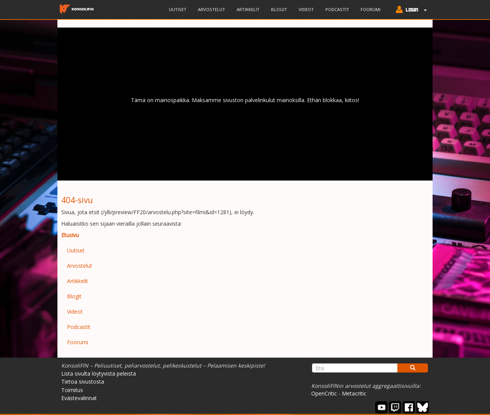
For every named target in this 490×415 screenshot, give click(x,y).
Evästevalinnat (79, 398)
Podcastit (337, 9)
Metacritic (354, 393)
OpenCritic (324, 393)
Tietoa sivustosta (82, 381)
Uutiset (177, 9)
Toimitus (72, 390)
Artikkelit (248, 9)
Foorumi (371, 9)
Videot (306, 9)
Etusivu (70, 235)
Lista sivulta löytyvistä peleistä (98, 373)
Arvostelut (211, 9)
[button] (409, 10)
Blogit (279, 9)
